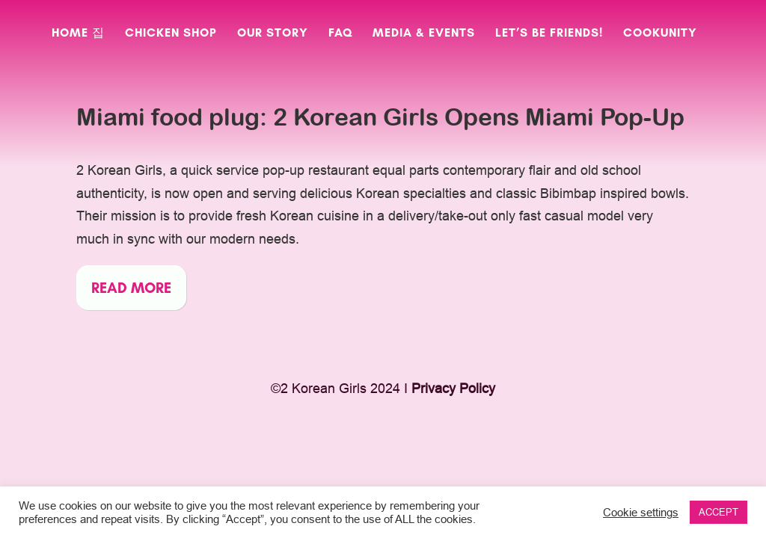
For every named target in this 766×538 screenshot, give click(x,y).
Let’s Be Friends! (549, 34)
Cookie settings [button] (640, 512)
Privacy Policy (453, 388)
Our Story (272, 34)
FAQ (340, 34)
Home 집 (78, 34)
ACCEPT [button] (718, 512)
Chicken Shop (171, 34)
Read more (131, 288)
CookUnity (660, 34)
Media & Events (424, 34)
